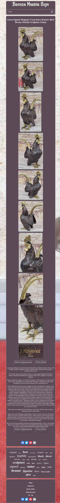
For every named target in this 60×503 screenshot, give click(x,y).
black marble (45, 472)
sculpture (19, 462)
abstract (17, 459)
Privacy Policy (31, 489)
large (34, 475)
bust (46, 453)
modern (39, 463)
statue (31, 466)
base (25, 452)
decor (49, 456)
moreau (34, 459)
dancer (12, 456)
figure (46, 463)
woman (40, 452)
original (13, 452)
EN (29, 495)
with (28, 463)
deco (36, 471)
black (41, 456)
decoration (32, 457)
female (23, 459)
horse (20, 453)
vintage (32, 453)
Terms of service (30, 492)
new (33, 463)
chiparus (44, 459)
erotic (22, 467)
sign (28, 459)
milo (49, 467)
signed (14, 466)
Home (31, 482)
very (38, 467)
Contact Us (30, 486)
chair (43, 467)
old (39, 459)
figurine (28, 471)
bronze (16, 471)
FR (32, 495)
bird (51, 453)
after (28, 474)
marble (21, 456)
